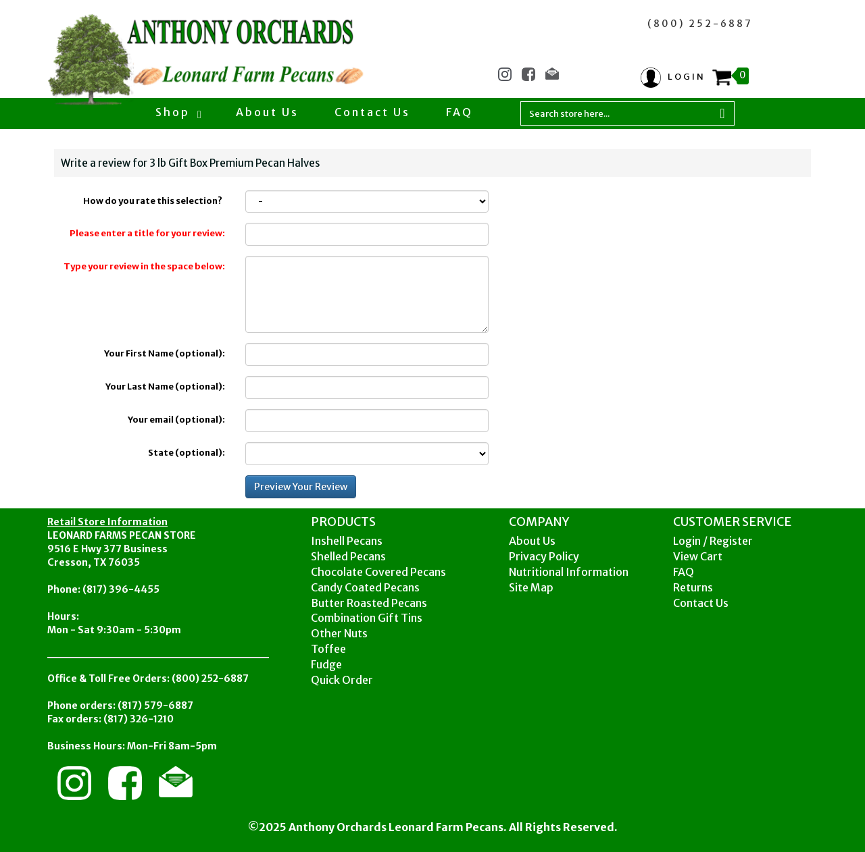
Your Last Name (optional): (165, 386)
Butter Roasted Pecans (369, 603)
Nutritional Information (568, 572)
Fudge (326, 664)
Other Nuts (339, 633)
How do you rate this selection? (154, 201)
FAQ (459, 112)
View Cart (697, 556)
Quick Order (342, 680)
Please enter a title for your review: (147, 233)
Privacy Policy (544, 556)
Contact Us (372, 112)
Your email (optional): (176, 419)
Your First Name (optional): (164, 353)
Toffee (328, 649)
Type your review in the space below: (144, 266)
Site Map (531, 587)
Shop (177, 112)
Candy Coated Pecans (365, 587)
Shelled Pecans (348, 556)
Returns (693, 587)
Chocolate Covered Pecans (378, 572)
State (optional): (186, 452)
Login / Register (713, 541)
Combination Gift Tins (366, 617)
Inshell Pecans (346, 541)
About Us (267, 112)
